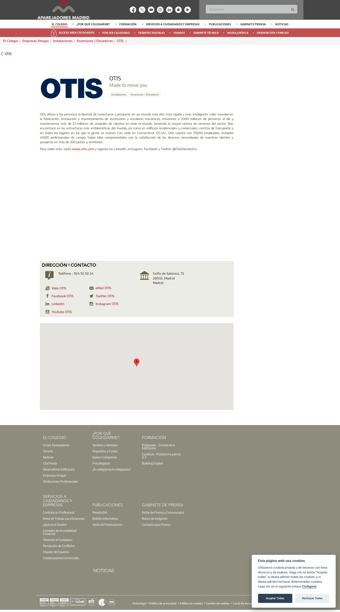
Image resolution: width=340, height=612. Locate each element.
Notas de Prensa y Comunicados (163, 512)
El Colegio (59, 24)
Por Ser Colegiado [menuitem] (116, 33)
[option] (59, 24)
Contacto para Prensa (156, 524)
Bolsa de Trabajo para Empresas (63, 518)
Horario (48, 451)
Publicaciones (220, 24)
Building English (152, 463)
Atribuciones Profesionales (60, 481)
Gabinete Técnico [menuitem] (206, 33)
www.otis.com (83, 149)
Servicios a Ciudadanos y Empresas (172, 24)
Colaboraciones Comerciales (61, 558)
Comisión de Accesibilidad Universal (60, 532)
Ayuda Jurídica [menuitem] (237, 33)
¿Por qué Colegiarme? (93, 24)
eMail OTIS (103, 288)
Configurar (309, 586)
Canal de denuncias (245, 603)
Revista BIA (100, 512)
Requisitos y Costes (105, 451)
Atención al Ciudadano (57, 540)
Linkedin (58, 304)
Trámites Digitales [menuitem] (151, 33)
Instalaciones (62, 41)
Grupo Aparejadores (56, 445)
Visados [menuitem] (179, 33)
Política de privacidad (163, 603)
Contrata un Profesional (58, 512)
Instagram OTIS (107, 304)
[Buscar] (251, 9)
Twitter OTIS (105, 296)
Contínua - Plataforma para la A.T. (161, 455)
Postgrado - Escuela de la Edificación (158, 446)
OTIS (120, 41)
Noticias (281, 24)
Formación (128, 24)
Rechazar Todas (312, 598)
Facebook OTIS (63, 296)
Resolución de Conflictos (59, 546)
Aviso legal (139, 603)
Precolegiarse (101, 463)
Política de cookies (191, 603)
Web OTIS (59, 288)
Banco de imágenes (154, 518)
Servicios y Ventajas (105, 445)
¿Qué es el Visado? (55, 524)
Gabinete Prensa (253, 24)
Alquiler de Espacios (56, 552)
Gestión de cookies (218, 603)
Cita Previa (50, 463)
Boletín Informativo (105, 518)
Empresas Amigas (35, 41)
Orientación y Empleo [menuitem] (273, 33)
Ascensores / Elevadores (95, 41)
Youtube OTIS (62, 312)
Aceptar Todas (275, 598)
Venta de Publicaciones (107, 524)
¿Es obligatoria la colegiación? (111, 469)
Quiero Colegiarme (104, 457)
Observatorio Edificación (59, 469)
